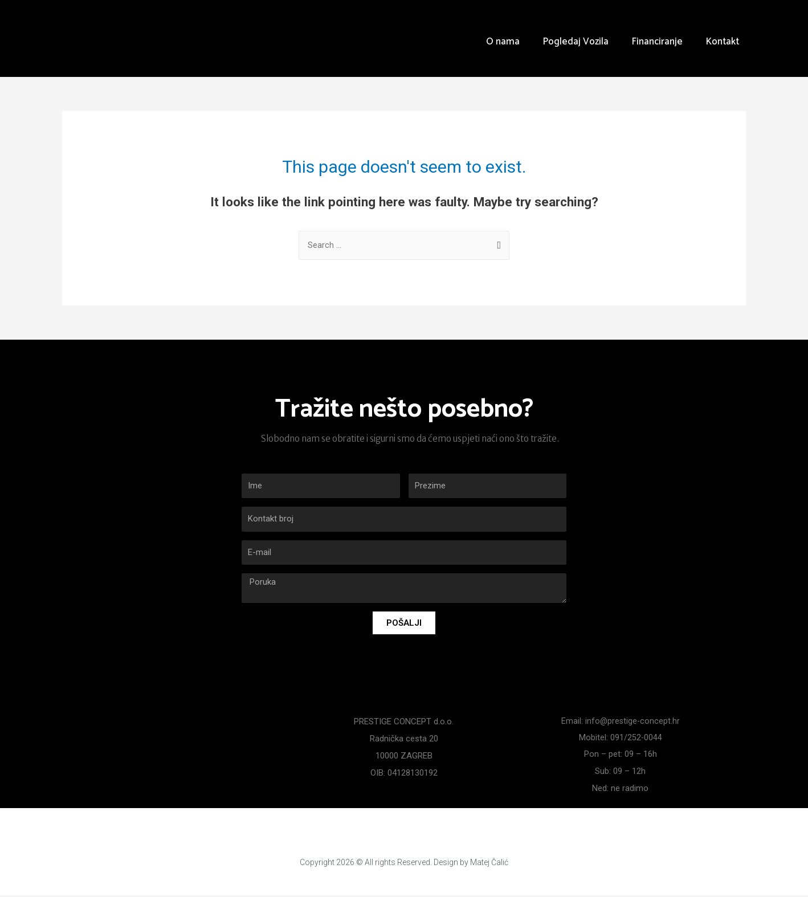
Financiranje (657, 42)
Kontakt (722, 42)
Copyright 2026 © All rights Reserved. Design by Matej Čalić (404, 863)
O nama (503, 42)
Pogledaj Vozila (575, 42)
